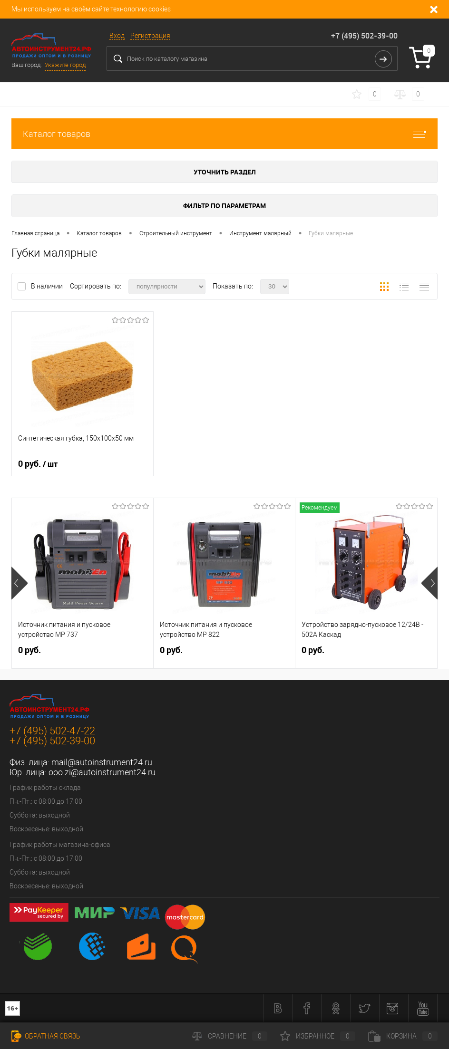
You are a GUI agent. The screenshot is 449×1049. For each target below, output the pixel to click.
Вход (117, 35)
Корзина (403, 1036)
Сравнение (229, 1036)
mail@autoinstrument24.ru (101, 762)
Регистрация (150, 35)
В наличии (47, 286)
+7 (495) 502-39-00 (364, 35)
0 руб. (38, 464)
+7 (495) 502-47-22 (52, 731)
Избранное (317, 1036)
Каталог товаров (224, 133)
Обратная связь (45, 1036)
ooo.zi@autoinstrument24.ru (102, 772)
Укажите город (65, 64)
